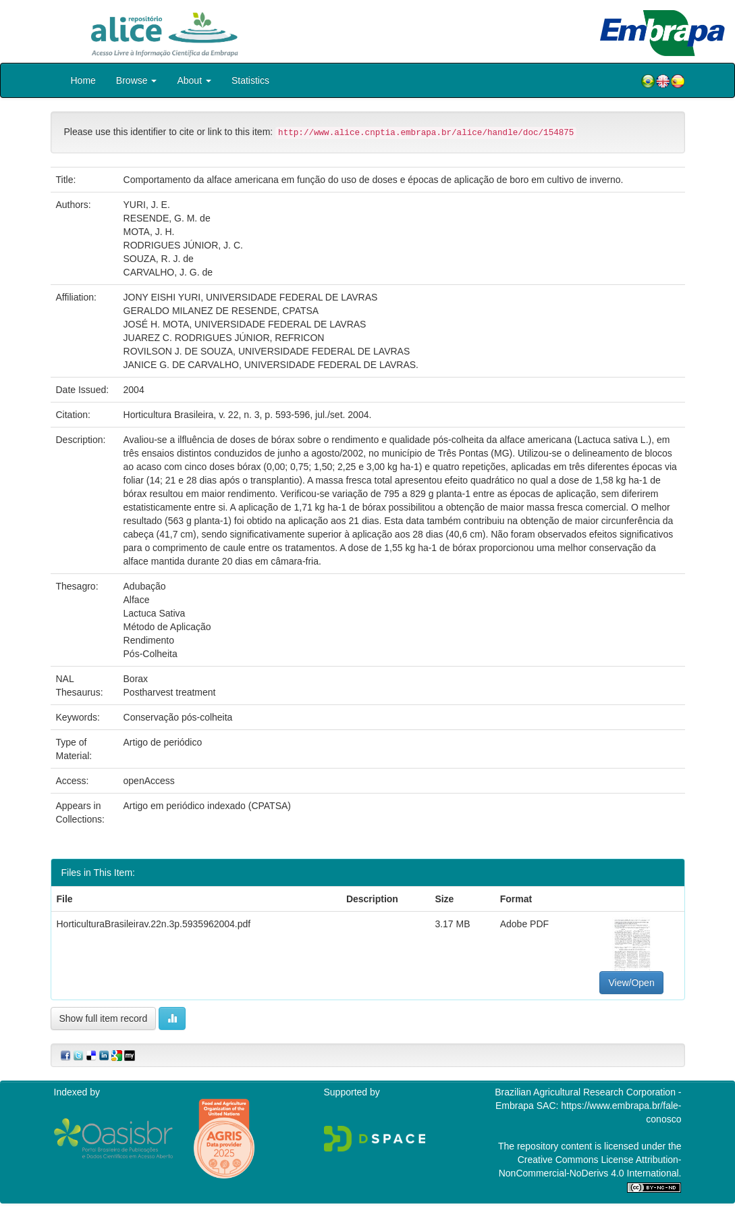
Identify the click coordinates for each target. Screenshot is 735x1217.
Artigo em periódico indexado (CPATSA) (207, 805)
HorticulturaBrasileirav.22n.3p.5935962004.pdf (154, 923)
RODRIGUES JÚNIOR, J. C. (183, 245)
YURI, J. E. (147, 204)
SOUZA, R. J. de (159, 258)
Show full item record (103, 1018)
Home (83, 80)
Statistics (250, 80)
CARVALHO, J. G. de (168, 272)
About (194, 80)
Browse (136, 80)
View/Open (631, 982)
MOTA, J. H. (149, 231)
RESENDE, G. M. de (167, 218)
